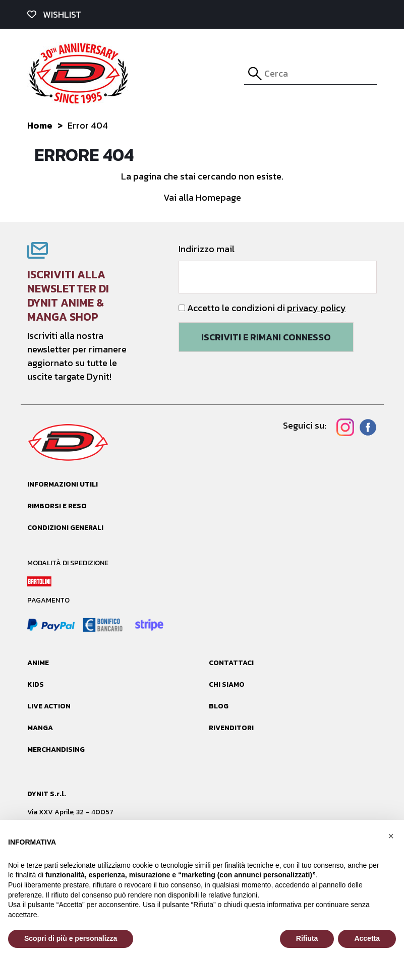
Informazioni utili (62, 484)
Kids (35, 684)
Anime (38, 662)
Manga (40, 728)
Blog (218, 706)
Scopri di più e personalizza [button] (70, 938)
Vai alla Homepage (202, 197)
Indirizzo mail (278, 267)
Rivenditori (231, 728)
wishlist (54, 14)
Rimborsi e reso (57, 506)
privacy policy (316, 308)
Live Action (49, 706)
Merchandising (56, 749)
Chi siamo (227, 684)
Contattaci (231, 662)
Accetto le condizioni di (262, 308)
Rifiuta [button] (307, 938)
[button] (391, 836)
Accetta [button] (367, 938)
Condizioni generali (65, 527)
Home (39, 125)
